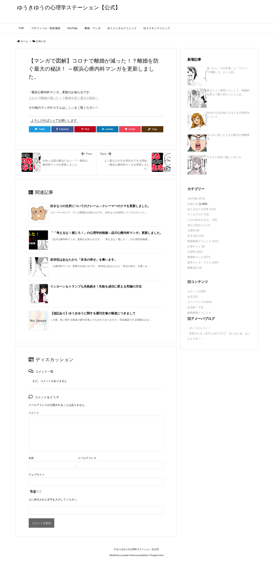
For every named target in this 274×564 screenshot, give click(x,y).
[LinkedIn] (107, 129)
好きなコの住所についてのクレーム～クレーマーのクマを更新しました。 (100, 206)
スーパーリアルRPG (199, 302)
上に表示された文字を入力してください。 (54, 499)
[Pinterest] (85, 129)
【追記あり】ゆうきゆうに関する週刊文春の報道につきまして (92, 313)
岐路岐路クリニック (202, 241)
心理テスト (196, 246)
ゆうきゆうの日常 (201, 209)
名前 (31, 458)
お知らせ (41, 41)
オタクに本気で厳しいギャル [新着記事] (224, 157)
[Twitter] (40, 129)
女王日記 (195, 235)
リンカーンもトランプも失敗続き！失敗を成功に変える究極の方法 (96, 286)
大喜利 (193, 230)
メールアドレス (87, 458)
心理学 (194, 251)
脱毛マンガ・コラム (202, 262)
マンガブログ (198, 214)
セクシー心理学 (196, 291)
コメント (34, 412)
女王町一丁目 (195, 307)
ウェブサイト (37, 474)
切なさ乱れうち (198, 225)
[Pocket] (130, 129)
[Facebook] (62, 129)
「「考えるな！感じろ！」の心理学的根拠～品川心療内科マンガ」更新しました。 (106, 232)
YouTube (196, 198)
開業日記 (194, 267)
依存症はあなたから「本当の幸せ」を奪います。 (83, 259)
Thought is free (156, 555)
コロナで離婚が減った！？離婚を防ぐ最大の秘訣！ (64, 98)
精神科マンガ (198, 257)
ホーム (24, 41)
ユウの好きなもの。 (202, 219)
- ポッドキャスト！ (198, 328)
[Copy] (152, 129)
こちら (69, 107)
